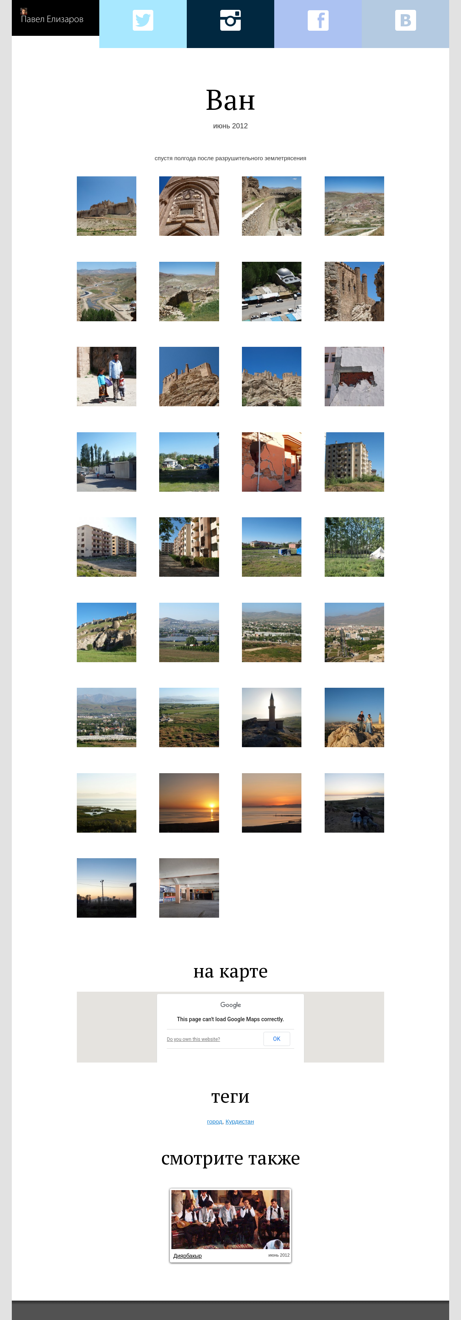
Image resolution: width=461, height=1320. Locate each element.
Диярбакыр (187, 1256)
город (215, 1121)
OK (276, 1039)
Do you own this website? (193, 1039)
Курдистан (239, 1121)
